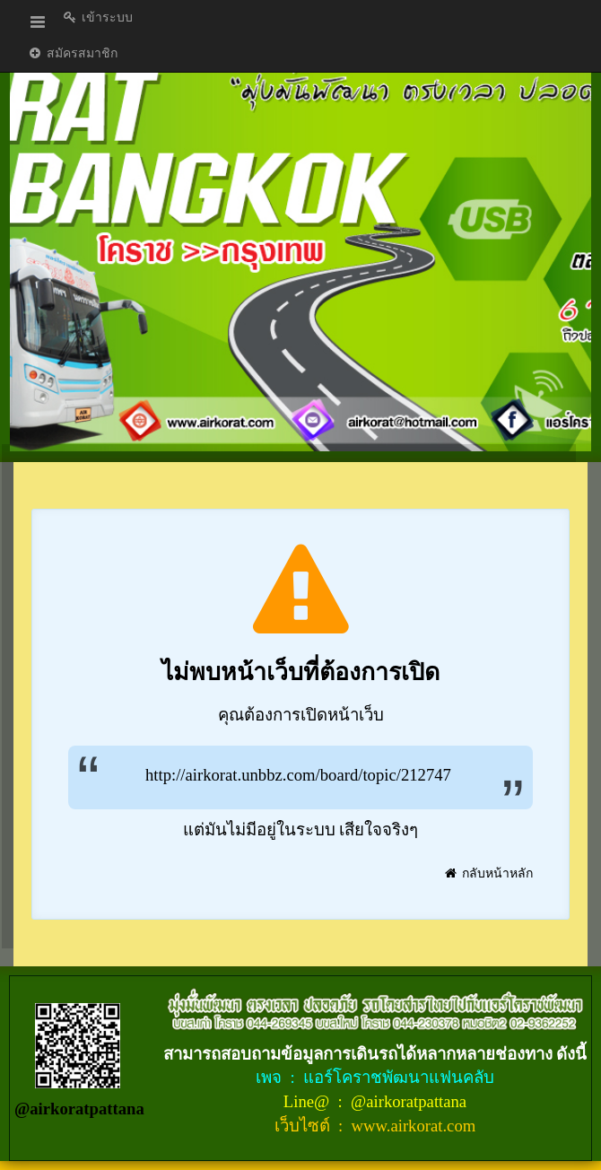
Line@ (308, 1101)
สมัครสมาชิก (72, 53)
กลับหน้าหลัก (488, 873)
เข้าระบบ (97, 17)
